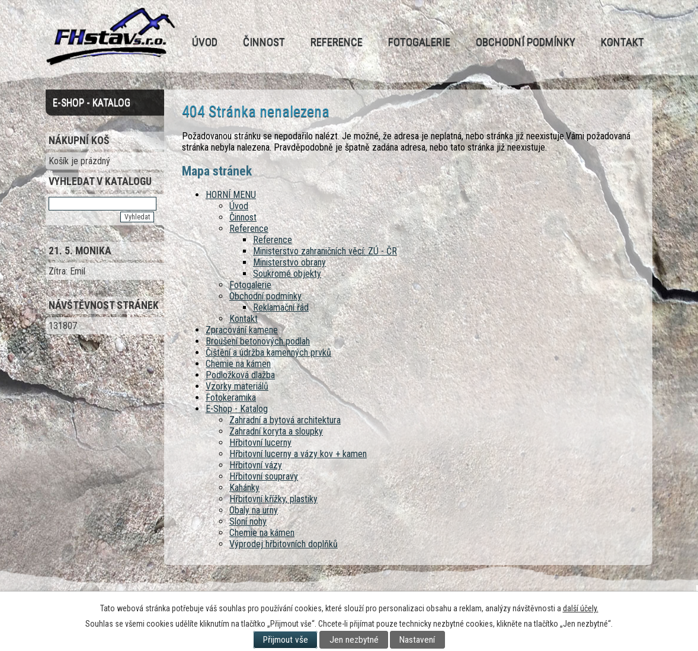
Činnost (264, 42)
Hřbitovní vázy (255, 465)
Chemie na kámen (238, 363)
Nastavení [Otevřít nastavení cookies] (417, 639)
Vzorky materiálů (237, 386)
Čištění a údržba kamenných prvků (268, 352)
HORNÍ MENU (231, 194)
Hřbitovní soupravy (263, 476)
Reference (336, 42)
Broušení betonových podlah (258, 341)
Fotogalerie (419, 42)
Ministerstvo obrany (289, 262)
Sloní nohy (248, 521)
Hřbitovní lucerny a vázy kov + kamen (298, 453)
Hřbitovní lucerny (260, 442)
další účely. (580, 608)
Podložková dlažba (240, 375)
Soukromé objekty (287, 273)
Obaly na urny (253, 510)
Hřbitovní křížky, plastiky (273, 499)
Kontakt (622, 42)
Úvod (204, 42)
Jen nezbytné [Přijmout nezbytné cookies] (354, 639)
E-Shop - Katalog (237, 408)
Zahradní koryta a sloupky (276, 431)
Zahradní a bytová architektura (285, 420)
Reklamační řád (281, 307)
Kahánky (244, 487)
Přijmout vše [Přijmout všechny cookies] (285, 639)
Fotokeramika (231, 397)
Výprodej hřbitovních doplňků (283, 544)
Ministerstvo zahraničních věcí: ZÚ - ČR (325, 251)
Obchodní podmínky (525, 42)
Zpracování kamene (242, 330)
